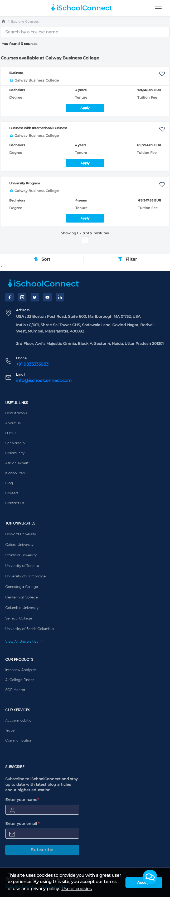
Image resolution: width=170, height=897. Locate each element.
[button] (150, 877)
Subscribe (42, 849)
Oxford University (19, 545)
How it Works (16, 413)
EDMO (10, 433)
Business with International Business (38, 128)
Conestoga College (21, 587)
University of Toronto (22, 566)
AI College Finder (19, 680)
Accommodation (19, 720)
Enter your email (22, 823)
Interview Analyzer (20, 670)
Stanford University (21, 555)
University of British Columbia (29, 629)
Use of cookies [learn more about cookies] (76, 888)
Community (15, 453)
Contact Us (14, 503)
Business (16, 73)
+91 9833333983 (32, 364)
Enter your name (22, 799)
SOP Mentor (15, 690)
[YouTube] (47, 297)
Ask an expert (16, 463)
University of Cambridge (25, 576)
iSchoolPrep (15, 473)
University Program (24, 183)
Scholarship (15, 443)
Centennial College (21, 597)
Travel (10, 730)
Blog (9, 483)
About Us (13, 423)
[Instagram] (22, 297)
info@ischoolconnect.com (44, 380)
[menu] (158, 7)
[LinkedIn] (60, 297)
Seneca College (18, 618)
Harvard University (20, 534)
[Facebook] (9, 297)
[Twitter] (35, 297)
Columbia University (21, 608)
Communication (18, 740)
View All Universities (24, 641)
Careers (11, 493)
